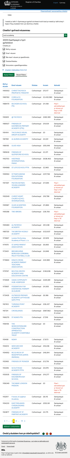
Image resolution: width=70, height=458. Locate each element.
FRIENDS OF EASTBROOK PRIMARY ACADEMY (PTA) (20, 126)
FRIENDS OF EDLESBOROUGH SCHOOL (18, 376)
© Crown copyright (61, 452)
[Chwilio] (35, 35)
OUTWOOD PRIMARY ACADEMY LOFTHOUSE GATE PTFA (21, 297)
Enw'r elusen (10, 53)
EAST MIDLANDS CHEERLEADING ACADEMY (18, 405)
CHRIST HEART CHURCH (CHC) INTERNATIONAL (18, 198)
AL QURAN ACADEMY (20, 139)
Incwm (45, 85)
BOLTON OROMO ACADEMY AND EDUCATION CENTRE (20, 273)
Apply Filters (8, 75)
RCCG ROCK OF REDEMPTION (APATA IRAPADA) (20, 355)
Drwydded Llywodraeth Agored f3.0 (34, 453)
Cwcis (3, 446)
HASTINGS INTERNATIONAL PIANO (18, 161)
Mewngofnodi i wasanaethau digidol (54, 11)
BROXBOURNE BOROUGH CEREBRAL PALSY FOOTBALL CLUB (21, 253)
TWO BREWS (16, 212)
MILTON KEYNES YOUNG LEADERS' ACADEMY (19, 185)
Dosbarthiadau (11, 61)
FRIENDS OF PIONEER (20, 361)
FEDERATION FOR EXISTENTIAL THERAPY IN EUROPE (20, 288)
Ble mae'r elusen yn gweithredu (17, 57)
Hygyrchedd (10, 446)
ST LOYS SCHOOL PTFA (20, 167)
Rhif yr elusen (11, 49)
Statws (34, 85)
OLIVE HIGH (16, 146)
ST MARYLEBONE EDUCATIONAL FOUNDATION (18, 176)
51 (22, 421)
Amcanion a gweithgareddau (16, 65)
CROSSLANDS (17, 311)
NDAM (14, 339)
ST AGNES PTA (17, 317)
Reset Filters (21, 75)
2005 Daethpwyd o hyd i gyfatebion (14, 41)
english (55, 3)
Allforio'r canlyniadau (12, 426)
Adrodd (57, 85)
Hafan (10, 15)
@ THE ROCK (17, 117)
